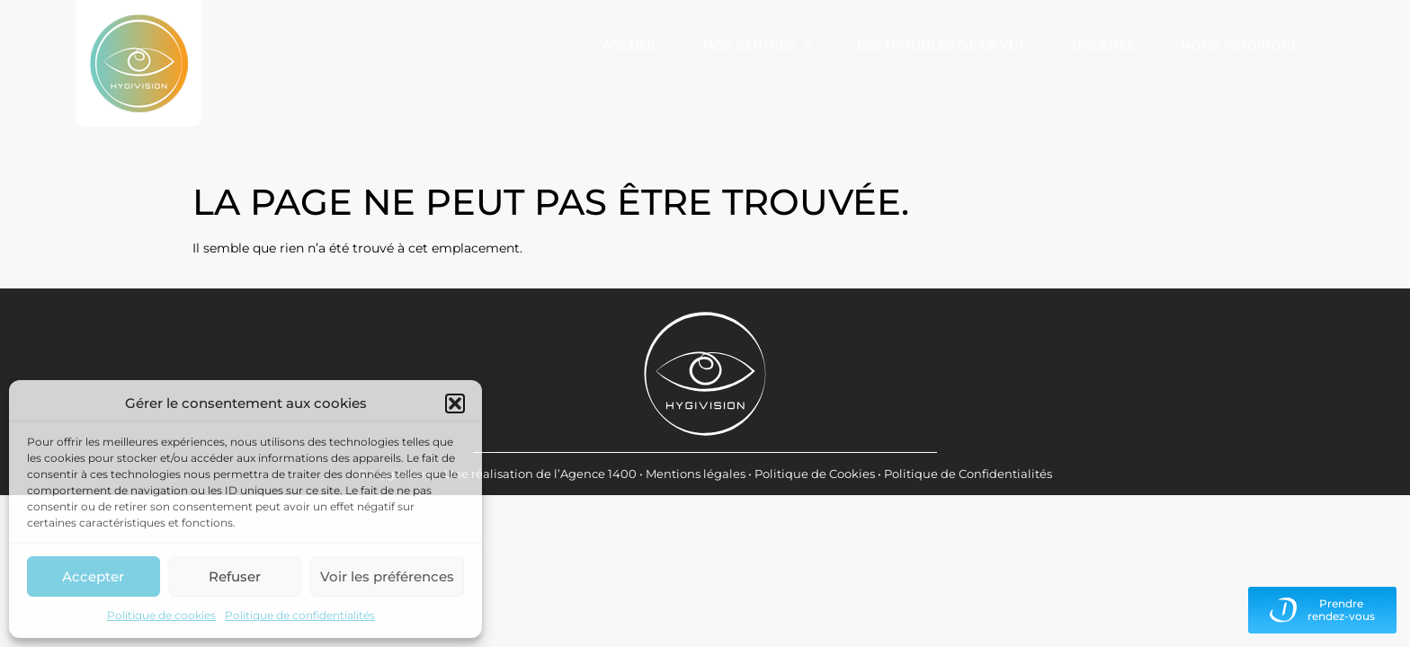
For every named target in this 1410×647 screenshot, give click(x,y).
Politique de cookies (161, 615)
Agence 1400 (598, 473)
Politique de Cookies (814, 473)
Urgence (1104, 45)
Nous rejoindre (1239, 45)
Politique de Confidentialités (968, 473)
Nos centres (757, 44)
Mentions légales (695, 473)
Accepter (93, 576)
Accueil (630, 45)
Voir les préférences (387, 576)
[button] (455, 403)
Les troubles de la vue (942, 45)
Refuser (235, 576)
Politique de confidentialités (300, 615)
